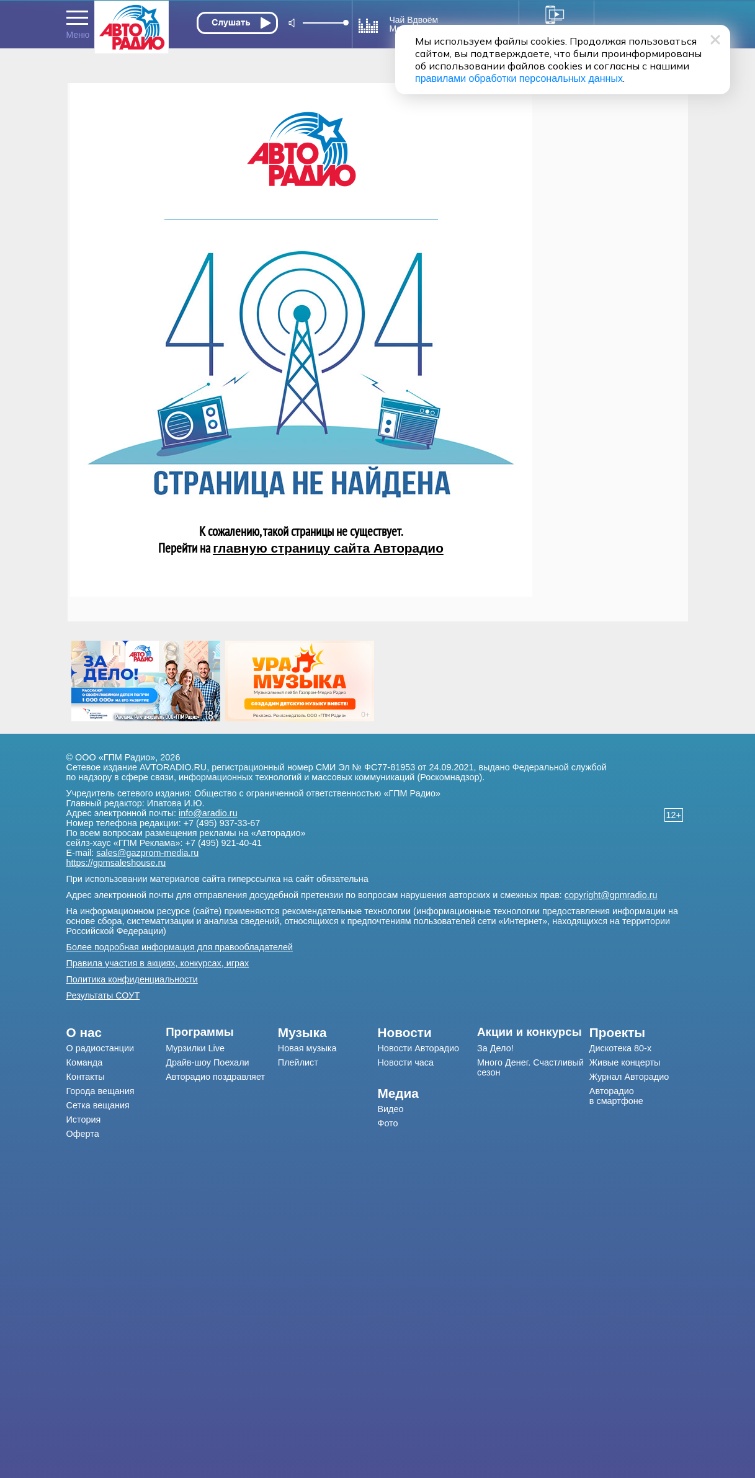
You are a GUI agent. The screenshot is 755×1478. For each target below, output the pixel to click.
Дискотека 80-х (620, 1048)
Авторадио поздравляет (215, 1077)
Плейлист (298, 1062)
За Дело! (495, 1048)
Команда (84, 1062)
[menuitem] (116, 1032)
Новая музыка (307, 1048)
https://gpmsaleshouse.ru (116, 863)
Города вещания (100, 1091)
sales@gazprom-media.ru (147, 853)
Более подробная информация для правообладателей (179, 947)
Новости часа (405, 1062)
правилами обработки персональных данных (519, 78)
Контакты (85, 1077)
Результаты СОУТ (103, 995)
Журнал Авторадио (629, 1077)
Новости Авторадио (418, 1048)
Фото (387, 1123)
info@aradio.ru (208, 813)
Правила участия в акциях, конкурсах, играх (157, 963)
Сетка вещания (98, 1105)
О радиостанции (100, 1048)
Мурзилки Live (195, 1048)
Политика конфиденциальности (132, 979)
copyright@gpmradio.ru (611, 895)
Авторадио (616, 1096)
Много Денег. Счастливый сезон (530, 1067)
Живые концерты (625, 1062)
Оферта (82, 1134)
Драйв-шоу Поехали (207, 1062)
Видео (390, 1109)
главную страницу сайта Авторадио (328, 548)
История (83, 1119)
